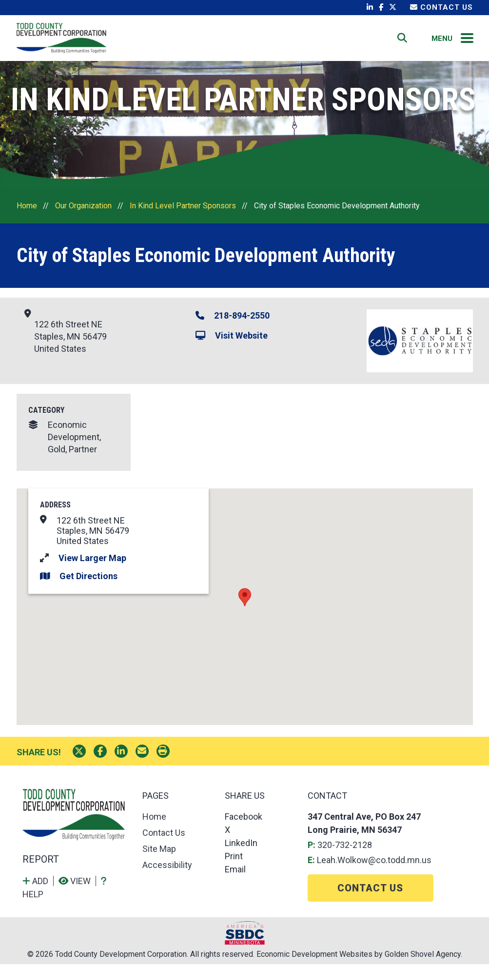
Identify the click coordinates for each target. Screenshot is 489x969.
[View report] (77, 886)
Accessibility (167, 870)
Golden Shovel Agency (423, 959)
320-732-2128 (344, 850)
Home (292, 40)
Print (234, 861)
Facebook (243, 821)
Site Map (159, 853)
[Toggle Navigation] (467, 40)
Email (235, 874)
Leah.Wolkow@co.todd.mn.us (374, 865)
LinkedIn (241, 848)
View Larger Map (92, 563)
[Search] (403, 40)
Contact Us (441, 7)
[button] (244, 602)
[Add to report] (38, 886)
